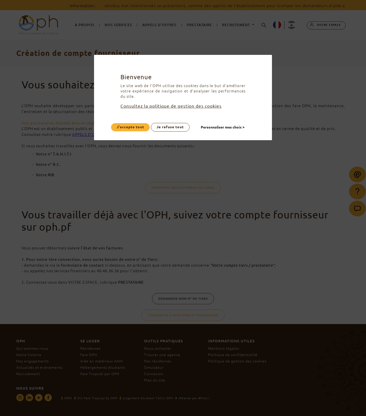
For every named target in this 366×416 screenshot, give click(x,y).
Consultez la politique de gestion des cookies (171, 106)
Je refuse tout (170, 127)
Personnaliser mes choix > (223, 127)
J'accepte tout (130, 127)
